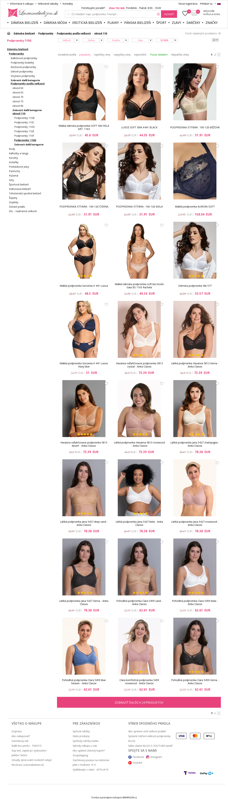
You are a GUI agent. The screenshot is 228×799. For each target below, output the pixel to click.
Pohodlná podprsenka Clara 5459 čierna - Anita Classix (195, 681)
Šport (161, 22)
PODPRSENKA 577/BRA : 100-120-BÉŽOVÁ (195, 127)
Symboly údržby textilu (86, 741)
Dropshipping (80, 755)
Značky (212, 22)
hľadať (169, 14)
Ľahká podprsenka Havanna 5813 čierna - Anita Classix (195, 365)
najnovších (140, 54)
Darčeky (193, 22)
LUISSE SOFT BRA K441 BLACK (139, 127)
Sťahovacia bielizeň (20, 189)
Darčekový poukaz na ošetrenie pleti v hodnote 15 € (91, 762)
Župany (13, 197)
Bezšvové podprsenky (23, 67)
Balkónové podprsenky (24, 58)
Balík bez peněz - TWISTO (27, 745)
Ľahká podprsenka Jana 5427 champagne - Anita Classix (194, 444)
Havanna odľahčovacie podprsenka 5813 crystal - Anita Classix (139, 365)
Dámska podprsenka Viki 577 (195, 285)
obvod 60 (17, 88)
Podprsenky (16, 53)
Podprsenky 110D (24, 126)
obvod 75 (17, 101)
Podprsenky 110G (25, 140)
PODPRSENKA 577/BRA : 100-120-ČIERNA (83, 206)
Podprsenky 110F (24, 135)
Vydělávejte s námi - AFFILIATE (90, 769)
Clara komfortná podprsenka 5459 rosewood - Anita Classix (139, 681)
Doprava (17, 731)
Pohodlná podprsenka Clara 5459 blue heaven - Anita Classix (84, 681)
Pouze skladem (159, 54)
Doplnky (13, 202)
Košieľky (14, 162)
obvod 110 (18, 113)
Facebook (138, 757)
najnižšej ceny (102, 54)
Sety (11, 180)
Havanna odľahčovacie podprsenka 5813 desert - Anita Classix (83, 444)
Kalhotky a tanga (18, 153)
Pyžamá (13, 175)
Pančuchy (14, 171)
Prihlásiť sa (206, 3)
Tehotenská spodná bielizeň (25, 193)
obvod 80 (17, 105)
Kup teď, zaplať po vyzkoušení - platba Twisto (30, 753)
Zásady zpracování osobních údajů (32, 760)
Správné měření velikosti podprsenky (149, 736)
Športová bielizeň (19, 184)
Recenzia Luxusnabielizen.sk (28, 764)
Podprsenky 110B (24, 118)
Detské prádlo (17, 206)
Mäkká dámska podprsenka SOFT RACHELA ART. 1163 (84, 127)
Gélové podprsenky (22, 71)
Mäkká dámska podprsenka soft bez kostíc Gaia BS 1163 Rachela (139, 285)
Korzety (13, 157)
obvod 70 (17, 97)
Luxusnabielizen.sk (32, 12)
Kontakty (68, 3)
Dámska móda (55, 22)
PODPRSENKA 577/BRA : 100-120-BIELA (139, 206)
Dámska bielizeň (24, 22)
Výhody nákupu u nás (85, 745)
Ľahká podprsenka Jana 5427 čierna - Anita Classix (83, 602)
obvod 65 (17, 92)
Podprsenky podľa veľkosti (28, 83)
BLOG (131, 741)
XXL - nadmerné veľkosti (23, 211)
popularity (84, 54)
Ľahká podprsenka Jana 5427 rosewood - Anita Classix (195, 523)
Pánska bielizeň (137, 22)
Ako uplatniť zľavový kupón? (89, 750)
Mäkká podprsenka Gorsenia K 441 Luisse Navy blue (84, 365)
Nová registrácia (187, 3)
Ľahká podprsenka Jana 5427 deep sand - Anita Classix (84, 523)
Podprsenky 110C (24, 122)
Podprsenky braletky (22, 62)
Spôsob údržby (81, 731)
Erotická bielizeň (87, 22)
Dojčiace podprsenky (23, 76)
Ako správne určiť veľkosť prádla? (147, 731)
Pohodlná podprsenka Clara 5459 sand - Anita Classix (139, 602)
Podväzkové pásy (19, 166)
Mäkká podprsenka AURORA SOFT (195, 206)
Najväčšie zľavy (180, 54)
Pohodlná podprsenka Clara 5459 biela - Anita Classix (195, 602)
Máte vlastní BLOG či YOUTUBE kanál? (150, 745)
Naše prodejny (81, 736)
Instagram (156, 757)
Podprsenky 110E (24, 131)
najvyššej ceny (122, 54)
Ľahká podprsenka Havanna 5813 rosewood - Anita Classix (139, 444)
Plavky (113, 22)
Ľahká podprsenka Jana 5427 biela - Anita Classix (139, 523)
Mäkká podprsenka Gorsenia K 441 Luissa (84, 285)
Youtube (137, 762)
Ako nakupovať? (21, 736)
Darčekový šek (20, 741)
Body (12, 149)
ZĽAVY (176, 22)
